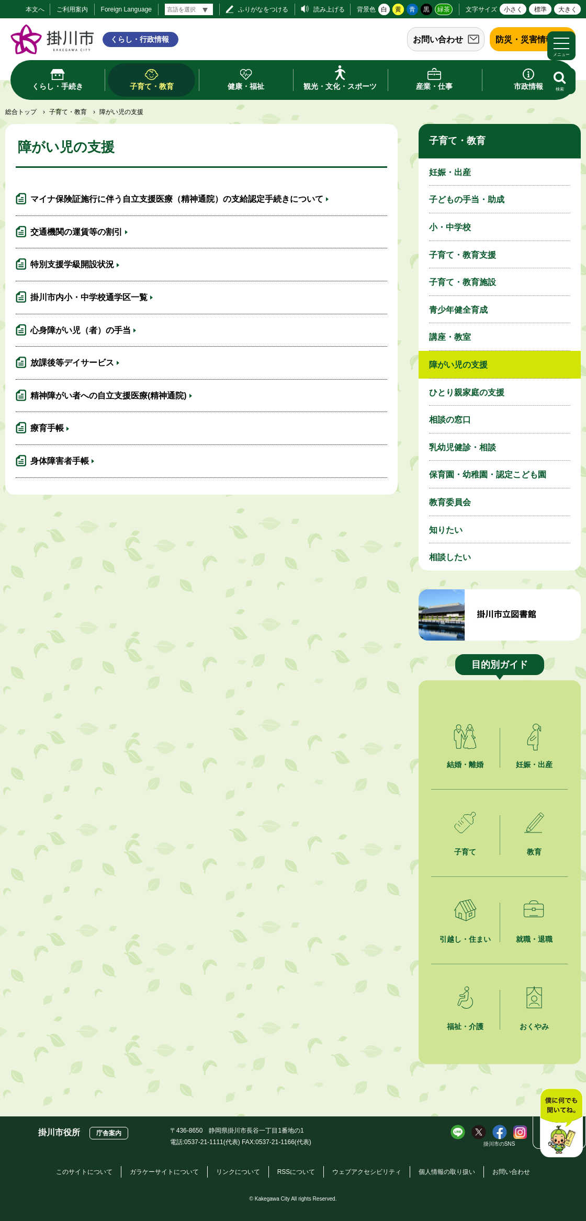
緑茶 (443, 9)
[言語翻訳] (189, 9)
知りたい (446, 530)
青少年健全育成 (458, 309)
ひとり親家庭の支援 (466, 392)
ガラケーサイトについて (164, 1172)
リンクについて (238, 1172)
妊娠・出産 (450, 172)
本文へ (35, 9)
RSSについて (296, 1172)
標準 (540, 9)
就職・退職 (534, 939)
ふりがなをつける (263, 9)
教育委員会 (450, 502)
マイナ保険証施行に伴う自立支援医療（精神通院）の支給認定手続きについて (176, 199)
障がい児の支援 (458, 364)
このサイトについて (84, 1172)
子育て (465, 852)
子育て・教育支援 (462, 254)
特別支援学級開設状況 (72, 264)
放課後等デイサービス (72, 362)
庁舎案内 (108, 1133)
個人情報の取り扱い (447, 1172)
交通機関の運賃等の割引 (76, 231)
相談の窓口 (450, 419)
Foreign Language (126, 9)
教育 (534, 852)
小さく (513, 9)
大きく (567, 9)
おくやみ (534, 1026)
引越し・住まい (465, 939)
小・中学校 (450, 227)
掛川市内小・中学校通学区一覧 (89, 297)
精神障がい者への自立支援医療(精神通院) (108, 395)
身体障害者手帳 (59, 461)
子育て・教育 (68, 112)
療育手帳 (47, 428)
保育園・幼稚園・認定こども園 (487, 474)
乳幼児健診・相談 (462, 447)
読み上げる (329, 9)
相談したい (450, 557)
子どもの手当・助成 (466, 199)
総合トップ (21, 112)
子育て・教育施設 (462, 282)
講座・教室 (450, 337)
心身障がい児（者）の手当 (80, 330)
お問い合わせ (438, 39)
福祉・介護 (465, 1026)
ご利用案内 (72, 9)
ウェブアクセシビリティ (366, 1172)
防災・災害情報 (524, 39)
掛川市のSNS (499, 1144)
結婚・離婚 (465, 764)
